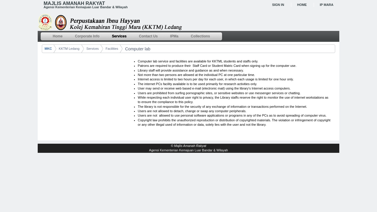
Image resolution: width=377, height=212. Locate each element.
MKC (48, 48)
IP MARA (326, 4)
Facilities (112, 48)
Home (302, 4)
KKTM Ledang (69, 48)
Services (92, 48)
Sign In (278, 4)
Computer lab (138, 49)
